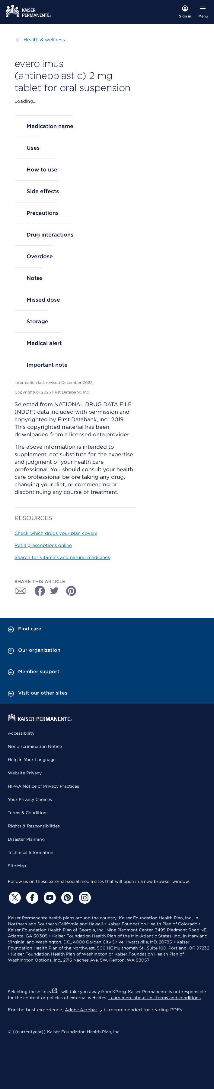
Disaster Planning (26, 839)
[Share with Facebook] (37, 591)
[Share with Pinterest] (71, 591)
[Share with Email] (20, 591)
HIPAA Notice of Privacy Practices (43, 786)
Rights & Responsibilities (34, 826)
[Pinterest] (66, 898)
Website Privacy (25, 772)
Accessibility (21, 733)
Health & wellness (44, 39)
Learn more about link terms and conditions (154, 997)
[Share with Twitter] (54, 591)
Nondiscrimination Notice (35, 746)
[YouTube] (49, 898)
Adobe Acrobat (84, 1009)
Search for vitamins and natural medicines (62, 557)
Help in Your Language (32, 759)
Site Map (17, 865)
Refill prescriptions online (43, 545)
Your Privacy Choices (30, 799)
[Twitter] (14, 898)
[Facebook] (31, 898)
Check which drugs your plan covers (55, 533)
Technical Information (30, 852)
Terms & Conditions (28, 812)
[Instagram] (84, 898)
